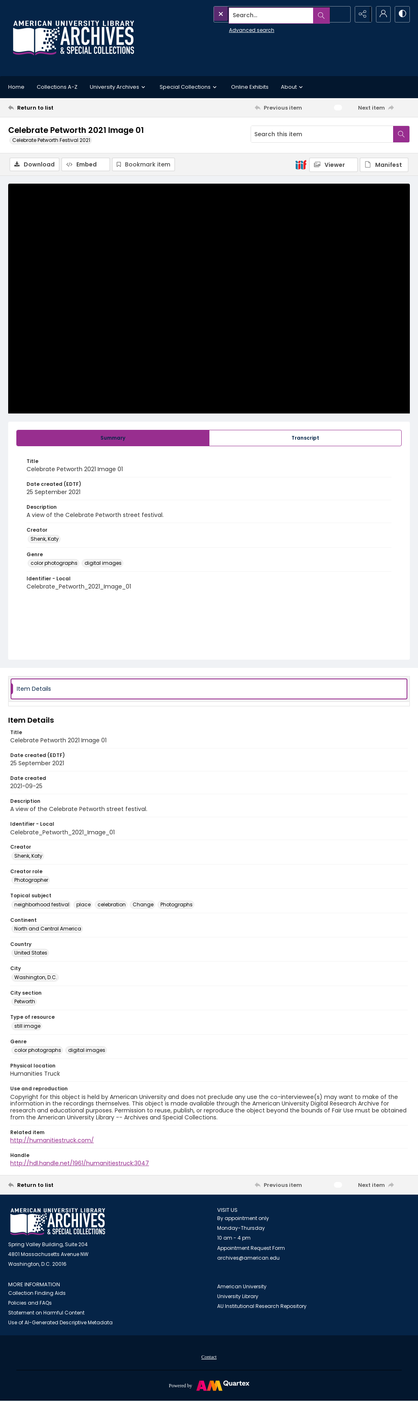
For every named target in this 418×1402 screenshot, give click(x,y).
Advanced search (233, 28)
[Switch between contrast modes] (401, 14)
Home (16, 87)
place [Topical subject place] (83, 904)
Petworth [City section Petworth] (24, 1002)
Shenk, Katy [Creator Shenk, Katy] (45, 539)
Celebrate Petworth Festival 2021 (51, 140)
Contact (208, 1357)
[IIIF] (300, 164)
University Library (237, 1297)
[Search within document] (401, 134)
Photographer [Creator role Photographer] (31, 880)
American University (242, 1287)
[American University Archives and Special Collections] (57, 1223)
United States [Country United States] (30, 953)
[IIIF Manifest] (384, 164)
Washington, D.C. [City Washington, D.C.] (35, 977)
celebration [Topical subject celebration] (112, 904)
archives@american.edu (248, 1258)
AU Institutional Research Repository (262, 1306)
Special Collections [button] (189, 87)
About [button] (293, 87)
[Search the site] (263, 14)
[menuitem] (208, 1357)
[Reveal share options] (361, 14)
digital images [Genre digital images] (103, 563)
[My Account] (381, 14)
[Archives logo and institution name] (73, 38)
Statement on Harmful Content (46, 1313)
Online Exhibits (250, 87)
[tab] (113, 438)
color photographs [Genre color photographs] (54, 563)
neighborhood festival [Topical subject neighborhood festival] (41, 904)
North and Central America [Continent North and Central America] (47, 929)
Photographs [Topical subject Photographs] (176, 904)
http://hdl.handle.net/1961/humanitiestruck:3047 (79, 1164)
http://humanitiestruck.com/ (52, 1141)
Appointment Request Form (251, 1248)
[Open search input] (340, 14)
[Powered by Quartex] (209, 1385)
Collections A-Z (57, 87)
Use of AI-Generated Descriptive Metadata (60, 1322)
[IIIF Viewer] (333, 164)
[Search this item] (322, 134)
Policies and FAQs (30, 1303)
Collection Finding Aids (37, 1293)
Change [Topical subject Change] (143, 904)
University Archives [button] (118, 87)
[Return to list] (62, 107)
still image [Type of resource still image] (27, 1026)
